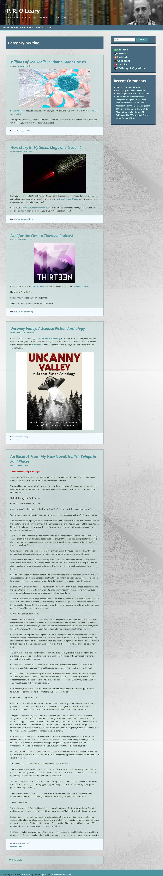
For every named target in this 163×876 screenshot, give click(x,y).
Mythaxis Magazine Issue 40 (35, 208)
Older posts (16, 860)
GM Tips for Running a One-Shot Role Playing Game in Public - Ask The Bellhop (133, 112)
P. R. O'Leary (23, 10)
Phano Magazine (17, 111)
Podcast (80, 286)
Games (30, 27)
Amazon (37, 345)
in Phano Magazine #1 (48, 61)
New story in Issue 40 (46, 147)
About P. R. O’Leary (44, 27)
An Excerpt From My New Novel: (53, 459)
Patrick (27, 66)
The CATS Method (132, 87)
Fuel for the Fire (39, 286)
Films (22, 27)
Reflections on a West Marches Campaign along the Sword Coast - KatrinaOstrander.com (131, 99)
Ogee (43, 874)
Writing (14, 27)
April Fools (21, 843)
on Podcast (41, 235)
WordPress (26, 874)
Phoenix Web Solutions (61, 874)
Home (6, 27)
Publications (22, 131)
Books (19, 437)
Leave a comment (16, 440)
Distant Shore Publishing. (49, 338)
